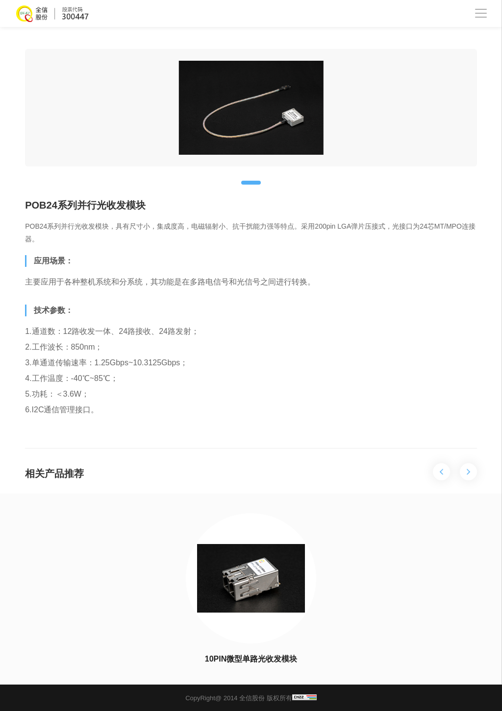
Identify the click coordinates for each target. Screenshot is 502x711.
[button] (251, 183)
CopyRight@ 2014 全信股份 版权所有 (251, 698)
